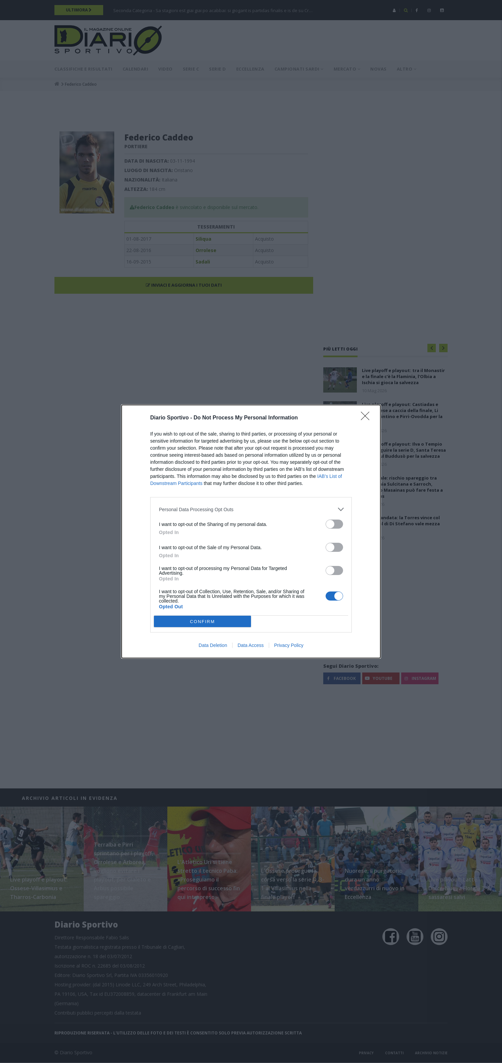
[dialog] (251, 531)
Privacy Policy (288, 645)
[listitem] (251, 509)
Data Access (251, 645)
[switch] (334, 524)
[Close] (367, 418)
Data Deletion (213, 645)
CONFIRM (202, 621)
